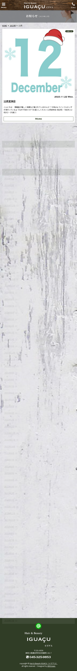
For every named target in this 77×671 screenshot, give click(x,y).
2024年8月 (9, 299)
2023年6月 (9, 392)
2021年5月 (9, 553)
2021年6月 (9, 546)
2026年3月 (9, 185)
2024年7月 (9, 305)
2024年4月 (9, 326)
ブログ (7, 161)
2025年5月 (9, 245)
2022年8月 (9, 453)
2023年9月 (9, 372)
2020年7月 (9, 620)
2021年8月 (9, 533)
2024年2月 (9, 339)
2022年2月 (9, 493)
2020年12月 (9, 587)
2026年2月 (9, 192)
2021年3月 (9, 566)
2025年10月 (9, 212)
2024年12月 (9, 272)
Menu (3, 4)
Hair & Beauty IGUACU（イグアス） (44, 663)
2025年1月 (9, 265)
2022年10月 (9, 446)
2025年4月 (9, 252)
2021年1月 (9, 580)
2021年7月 (9, 540)
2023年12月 (9, 352)
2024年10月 (9, 285)
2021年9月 (9, 526)
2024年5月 (9, 319)
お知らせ (69, 31)
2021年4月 (9, 560)
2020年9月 (9, 607)
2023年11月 (9, 359)
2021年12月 (9, 506)
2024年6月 (9, 312)
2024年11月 (9, 279)
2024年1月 (9, 346)
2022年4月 (9, 479)
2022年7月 (9, 459)
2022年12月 (9, 433)
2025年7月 (9, 232)
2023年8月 (9, 379)
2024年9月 (9, 292)
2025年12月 (9, 205)
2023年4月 (9, 406)
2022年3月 (9, 486)
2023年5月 (9, 399)
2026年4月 (9, 178)
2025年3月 (9, 259)
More (38, 119)
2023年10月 (9, 366)
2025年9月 (9, 218)
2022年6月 (9, 466)
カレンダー (11, 154)
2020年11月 (9, 593)
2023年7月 (9, 386)
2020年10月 (9, 600)
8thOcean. (51, 666)
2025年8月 (9, 225)
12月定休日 (9, 101)
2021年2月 (9, 573)
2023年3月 (9, 413)
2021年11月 (9, 513)
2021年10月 (9, 520)
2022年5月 (9, 473)
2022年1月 (9, 500)
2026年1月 (9, 198)
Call (73, 4)
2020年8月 (9, 613)
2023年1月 (9, 426)
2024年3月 (9, 332)
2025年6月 (9, 238)
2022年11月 (9, 439)
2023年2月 (9, 419)
